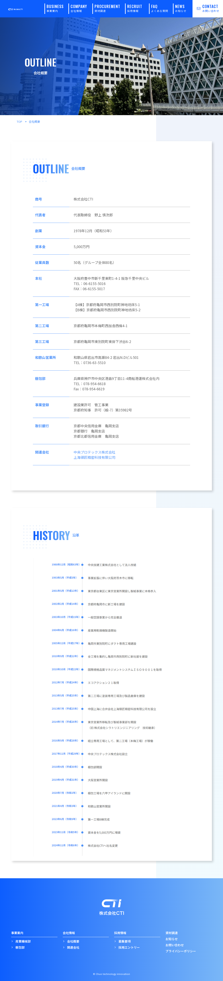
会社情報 (69, 933)
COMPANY (79, 8)
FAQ (159, 8)
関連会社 (73, 947)
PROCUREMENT (107, 8)
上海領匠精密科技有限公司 (94, 457)
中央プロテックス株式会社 (94, 452)
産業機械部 (23, 941)
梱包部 (20, 947)
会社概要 (73, 941)
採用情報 (120, 933)
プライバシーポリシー (181, 951)
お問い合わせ (175, 945)
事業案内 (17, 933)
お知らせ (172, 939)
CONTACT (206, 8)
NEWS (180, 8)
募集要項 (124, 941)
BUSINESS (55, 8)
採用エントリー (129, 947)
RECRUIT (134, 8)
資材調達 (172, 933)
